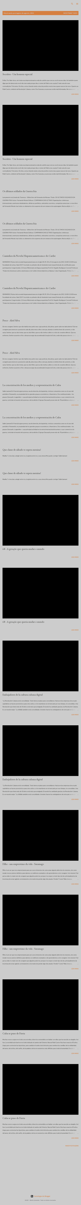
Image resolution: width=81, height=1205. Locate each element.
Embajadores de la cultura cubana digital (23, 694)
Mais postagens (71, 1146)
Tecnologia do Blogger (40, 1196)
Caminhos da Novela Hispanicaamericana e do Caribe (29, 255)
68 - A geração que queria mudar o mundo (23, 549)
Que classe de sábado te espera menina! (22, 449)
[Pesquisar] (72, 4)
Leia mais (74, 94)
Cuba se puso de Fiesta (14, 1033)
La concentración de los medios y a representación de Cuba (32, 385)
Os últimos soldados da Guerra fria (19, 191)
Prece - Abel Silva (11, 320)
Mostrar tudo (70, 13)
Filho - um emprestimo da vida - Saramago (23, 864)
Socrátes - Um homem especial (17, 74)
